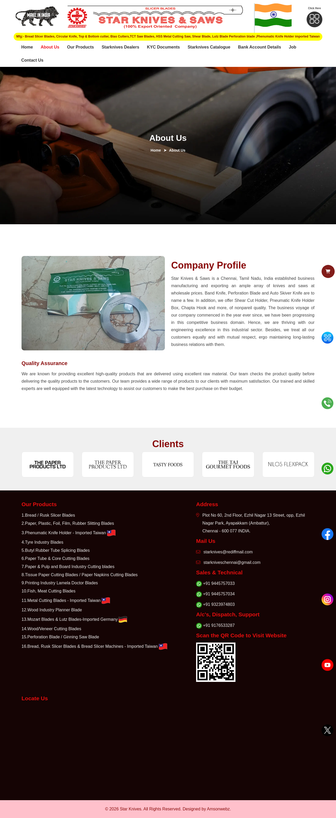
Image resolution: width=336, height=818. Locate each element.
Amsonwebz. (219, 809)
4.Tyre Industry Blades (42, 542)
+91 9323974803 (215, 604)
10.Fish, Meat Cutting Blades (48, 591)
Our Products (80, 47)
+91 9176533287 (215, 625)
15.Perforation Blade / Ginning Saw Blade (60, 637)
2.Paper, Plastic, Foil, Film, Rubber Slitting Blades (68, 523)
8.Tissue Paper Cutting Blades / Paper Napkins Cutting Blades (80, 575)
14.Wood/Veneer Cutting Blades (51, 629)
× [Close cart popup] (205, 392)
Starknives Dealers (120, 47)
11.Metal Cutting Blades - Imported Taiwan (66, 600)
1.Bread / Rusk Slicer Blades (48, 515)
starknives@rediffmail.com (224, 552)
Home (27, 47)
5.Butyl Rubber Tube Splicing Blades (56, 550)
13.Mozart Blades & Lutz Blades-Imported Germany (75, 619)
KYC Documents (163, 47)
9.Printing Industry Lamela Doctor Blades (60, 583)
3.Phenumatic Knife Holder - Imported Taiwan (69, 533)
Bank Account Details (259, 47)
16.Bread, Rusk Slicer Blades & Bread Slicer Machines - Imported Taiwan (95, 646)
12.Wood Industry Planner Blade (52, 610)
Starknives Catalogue (209, 47)
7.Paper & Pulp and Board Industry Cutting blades (68, 566)
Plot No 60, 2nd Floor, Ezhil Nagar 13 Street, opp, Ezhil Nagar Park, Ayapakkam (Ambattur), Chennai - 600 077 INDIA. (250, 523)
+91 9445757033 (215, 583)
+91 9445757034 (215, 594)
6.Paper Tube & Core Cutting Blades (56, 558)
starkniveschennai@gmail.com (228, 562)
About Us (50, 47)
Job (292, 47)
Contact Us (32, 60)
